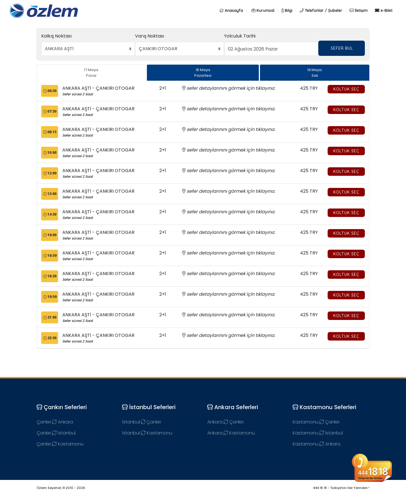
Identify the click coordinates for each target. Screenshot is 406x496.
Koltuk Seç (346, 89)
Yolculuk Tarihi (239, 36)
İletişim (359, 10)
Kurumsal (262, 10)
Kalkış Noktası (56, 36)
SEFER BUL (342, 48)
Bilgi (287, 10)
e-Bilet (383, 10)
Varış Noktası (149, 36)
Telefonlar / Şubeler (321, 10)
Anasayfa (231, 10)
